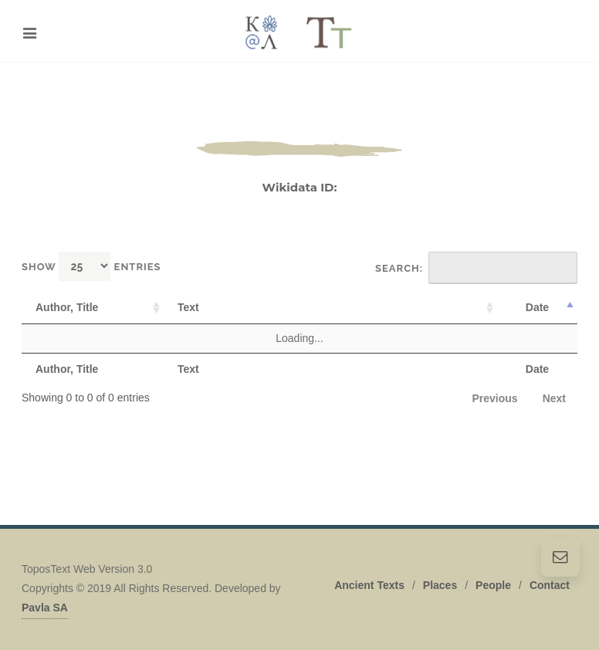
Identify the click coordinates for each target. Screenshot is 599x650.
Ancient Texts (369, 585)
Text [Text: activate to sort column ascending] (188, 307)
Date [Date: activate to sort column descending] (537, 307)
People (493, 585)
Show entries (91, 266)
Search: (476, 268)
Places (440, 585)
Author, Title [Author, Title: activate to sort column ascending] (67, 307)
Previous (495, 398)
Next (554, 398)
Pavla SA (45, 607)
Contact (550, 585)
